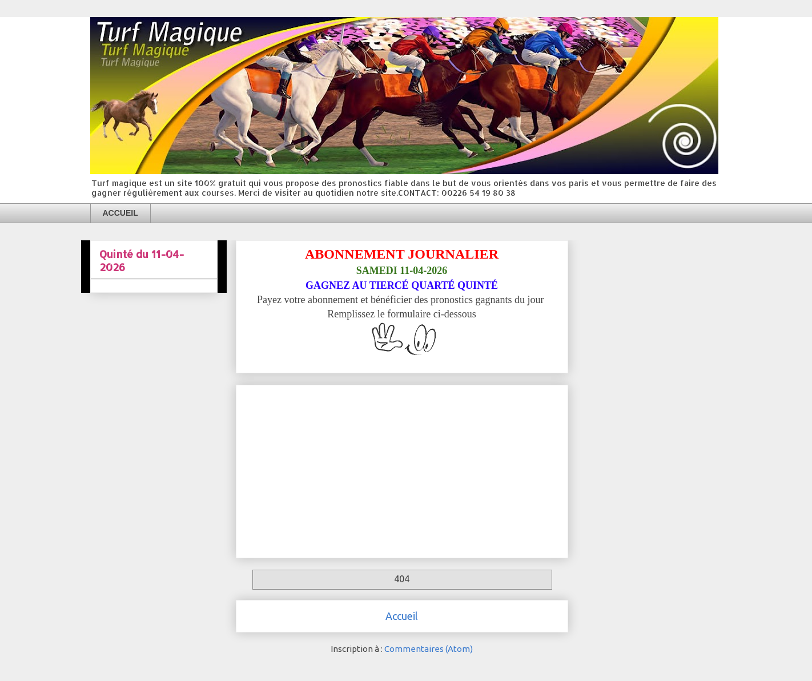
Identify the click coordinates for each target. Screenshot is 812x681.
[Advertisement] (402, 469)
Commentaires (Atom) (428, 649)
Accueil (401, 616)
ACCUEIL (120, 212)
